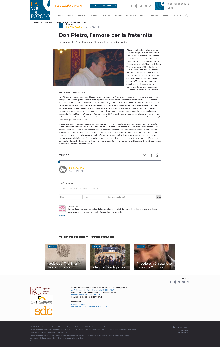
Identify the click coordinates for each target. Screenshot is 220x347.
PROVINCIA (94, 15)
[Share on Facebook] (151, 156)
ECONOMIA (131, 15)
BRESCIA (81, 15)
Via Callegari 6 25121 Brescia (83, 306)
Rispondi (62, 215)
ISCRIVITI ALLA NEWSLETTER (103, 5)
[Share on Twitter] (144, 156)
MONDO (70, 15)
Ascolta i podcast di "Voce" (178, 5)
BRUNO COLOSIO (76, 168)
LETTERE (165, 15)
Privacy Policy (183, 332)
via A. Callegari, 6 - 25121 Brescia (84, 290)
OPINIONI (154, 15)
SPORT (143, 15)
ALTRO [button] (177, 15)
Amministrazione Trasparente (40, 341)
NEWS (60, 15)
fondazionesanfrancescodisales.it (85, 295)
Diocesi (48, 22)
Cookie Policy (183, 330)
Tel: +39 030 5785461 (104, 306)
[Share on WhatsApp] (158, 156)
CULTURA (118, 15)
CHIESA (106, 15)
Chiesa (36, 22)
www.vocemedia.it (78, 304)
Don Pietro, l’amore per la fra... (72, 22)
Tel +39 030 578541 (106, 290)
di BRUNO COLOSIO (74, 27)
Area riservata (180, 327)
